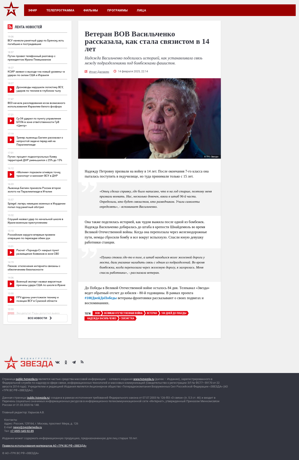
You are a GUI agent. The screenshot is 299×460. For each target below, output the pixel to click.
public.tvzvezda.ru (27, 379)
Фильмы (90, 10)
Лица (141, 10)
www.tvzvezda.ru (143, 379)
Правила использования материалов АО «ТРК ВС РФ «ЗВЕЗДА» (44, 445)
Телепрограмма (60, 10)
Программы (117, 10)
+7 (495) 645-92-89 (22, 431)
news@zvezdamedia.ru (27, 427)
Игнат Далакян (99, 71)
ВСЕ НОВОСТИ (40, 318)
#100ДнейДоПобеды (101, 298)
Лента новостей (25, 27)
